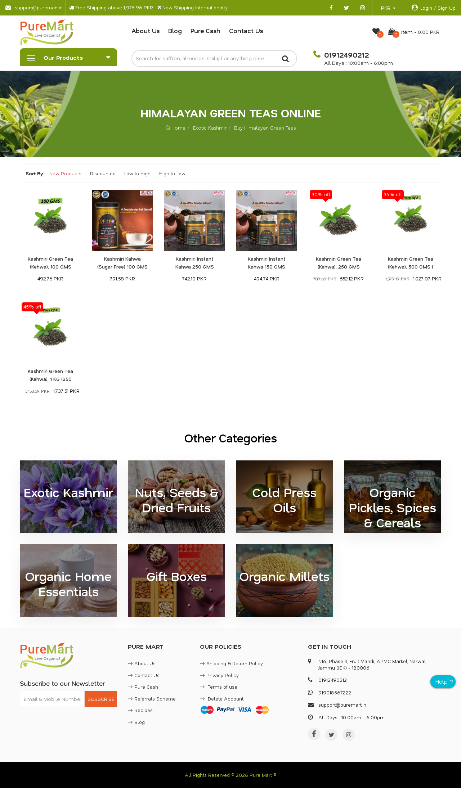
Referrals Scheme (152, 698)
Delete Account (221, 698)
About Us (145, 31)
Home (175, 128)
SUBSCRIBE (101, 699)
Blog (175, 31)
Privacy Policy (219, 675)
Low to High (137, 173)
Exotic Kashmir (210, 128)
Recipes (140, 710)
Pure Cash (205, 31)
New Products (65, 173)
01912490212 (345, 54)
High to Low (172, 173)
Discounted (103, 173)
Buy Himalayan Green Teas (265, 128)
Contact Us (246, 31)
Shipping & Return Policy (231, 663)
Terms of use (218, 687)
